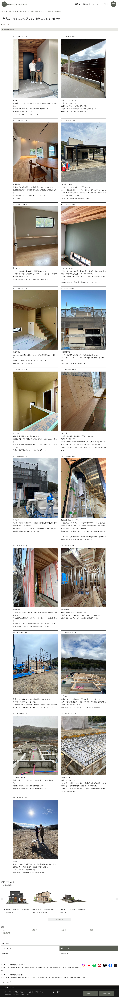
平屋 (91, 930)
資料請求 (86, 4)
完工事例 (5, 953)
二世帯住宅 (6, 933)
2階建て (34, 930)
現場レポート (64, 948)
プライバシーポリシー (47, 992)
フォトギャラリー (8, 948)
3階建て (63, 930)
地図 (34, 977)
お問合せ (76, 4)
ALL (4, 930)
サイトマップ (7, 982)
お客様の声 (64, 953)
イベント (96, 4)
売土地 (105, 4)
